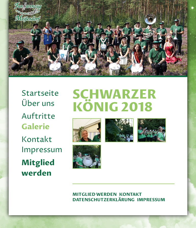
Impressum (41, 150)
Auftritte (38, 116)
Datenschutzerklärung (103, 200)
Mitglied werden (38, 168)
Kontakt (36, 140)
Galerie (35, 127)
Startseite (40, 93)
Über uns (37, 104)
